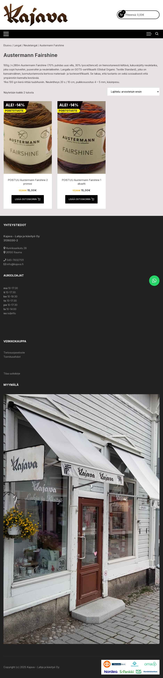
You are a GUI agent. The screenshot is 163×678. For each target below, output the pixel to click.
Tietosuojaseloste (14, 352)
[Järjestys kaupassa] (133, 92)
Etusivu (7, 45)
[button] (154, 280)
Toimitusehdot (12, 356)
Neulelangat (30, 45)
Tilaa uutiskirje (11, 373)
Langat (17, 45)
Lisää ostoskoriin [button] (27, 199)
